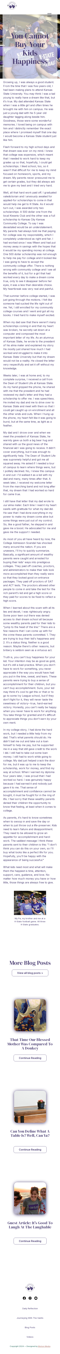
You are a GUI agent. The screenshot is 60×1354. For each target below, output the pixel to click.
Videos (30, 1337)
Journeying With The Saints (30, 1318)
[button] (52, 15)
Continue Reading (30, 1058)
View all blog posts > (30, 973)
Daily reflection (30, 1308)
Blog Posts (30, 1327)
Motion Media (44, 1346)
